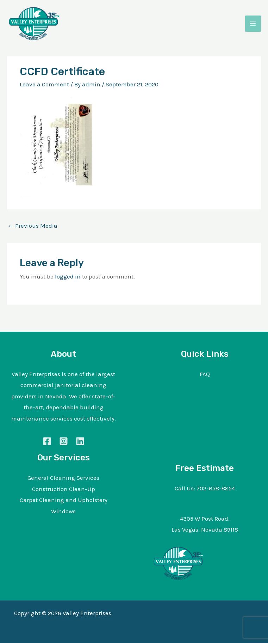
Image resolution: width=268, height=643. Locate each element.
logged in (68, 276)
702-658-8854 (216, 488)
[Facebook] (47, 441)
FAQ (205, 374)
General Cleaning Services (63, 477)
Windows (63, 511)
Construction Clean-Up (63, 488)
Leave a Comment (44, 84)
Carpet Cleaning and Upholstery (63, 499)
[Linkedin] (80, 441)
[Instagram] (63, 441)
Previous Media (32, 225)
